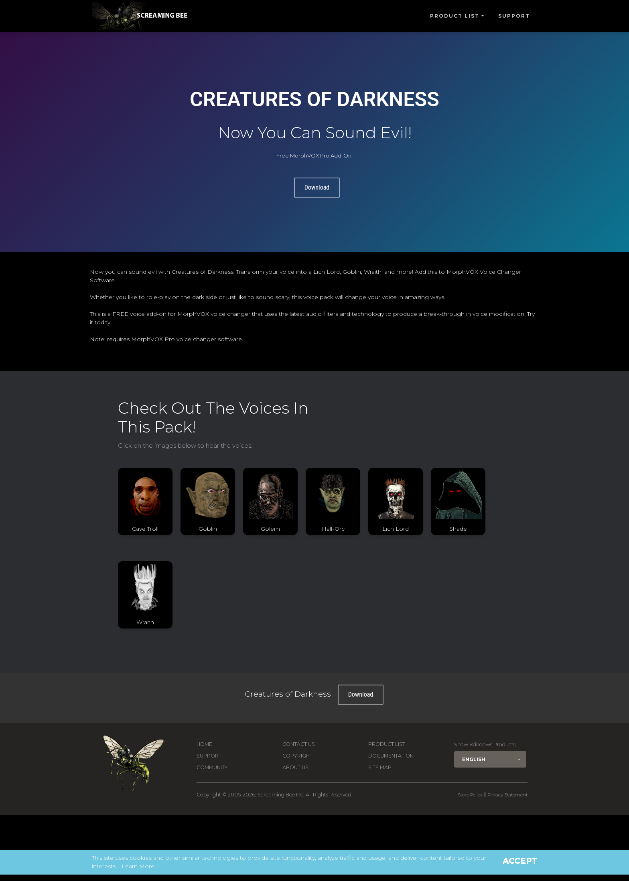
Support (514, 16)
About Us (295, 767)
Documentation (391, 756)
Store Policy (470, 795)
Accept (520, 860)
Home (204, 744)
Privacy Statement (507, 795)
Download (317, 187)
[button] (490, 759)
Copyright (297, 756)
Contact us (298, 744)
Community (212, 767)
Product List (454, 16)
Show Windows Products (484, 745)
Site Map (380, 767)
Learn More (138, 866)
